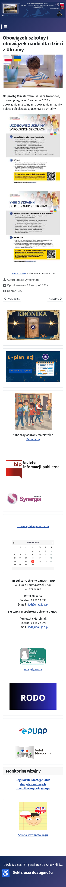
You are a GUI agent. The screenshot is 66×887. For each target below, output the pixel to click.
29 (26, 565)
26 (51, 561)
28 (20, 565)
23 (33, 561)
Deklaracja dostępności (33, 872)
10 (40, 555)
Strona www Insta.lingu (33, 835)
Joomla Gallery (18, 273)
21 (20, 561)
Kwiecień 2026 (33, 543)
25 (46, 561)
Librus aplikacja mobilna (33, 526)
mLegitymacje (33, 669)
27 (15, 565)
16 (33, 558)
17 (40, 558)
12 (51, 555)
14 (20, 558)
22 (26, 561)
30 (33, 565)
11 (45, 555)
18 (45, 558)
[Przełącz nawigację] (5, 26)
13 (15, 558)
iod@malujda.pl (38, 604)
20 (15, 561)
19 (51, 558)
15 (26, 558)
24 (40, 561)
